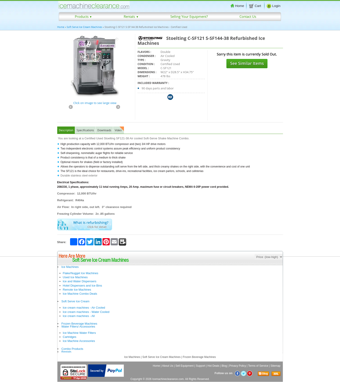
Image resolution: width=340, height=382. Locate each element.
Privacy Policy (237, 365)
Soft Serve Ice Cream (75, 301)
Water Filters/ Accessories (78, 326)
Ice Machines (70, 267)
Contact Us (248, 16)
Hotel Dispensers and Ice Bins (82, 285)
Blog (224, 365)
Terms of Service (258, 365)
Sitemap (275, 365)
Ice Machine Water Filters (79, 333)
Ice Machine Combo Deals (80, 293)
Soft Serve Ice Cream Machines (84, 27)
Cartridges (69, 337)
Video (118, 130)
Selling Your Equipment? (189, 16)
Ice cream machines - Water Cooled (86, 312)
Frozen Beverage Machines (79, 323)
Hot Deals (213, 365)
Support (200, 365)
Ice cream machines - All (79, 316)
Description (66, 130)
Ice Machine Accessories (79, 341)
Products (83, 16)
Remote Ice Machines (77, 289)
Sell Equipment (184, 365)
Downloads (104, 130)
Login (274, 6)
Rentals (131, 16)
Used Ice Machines (75, 277)
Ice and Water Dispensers (79, 281)
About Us (167, 365)
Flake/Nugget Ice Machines (80, 273)
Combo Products (72, 348)
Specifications (85, 130)
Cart (255, 6)
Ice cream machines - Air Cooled (84, 307)
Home (237, 6)
